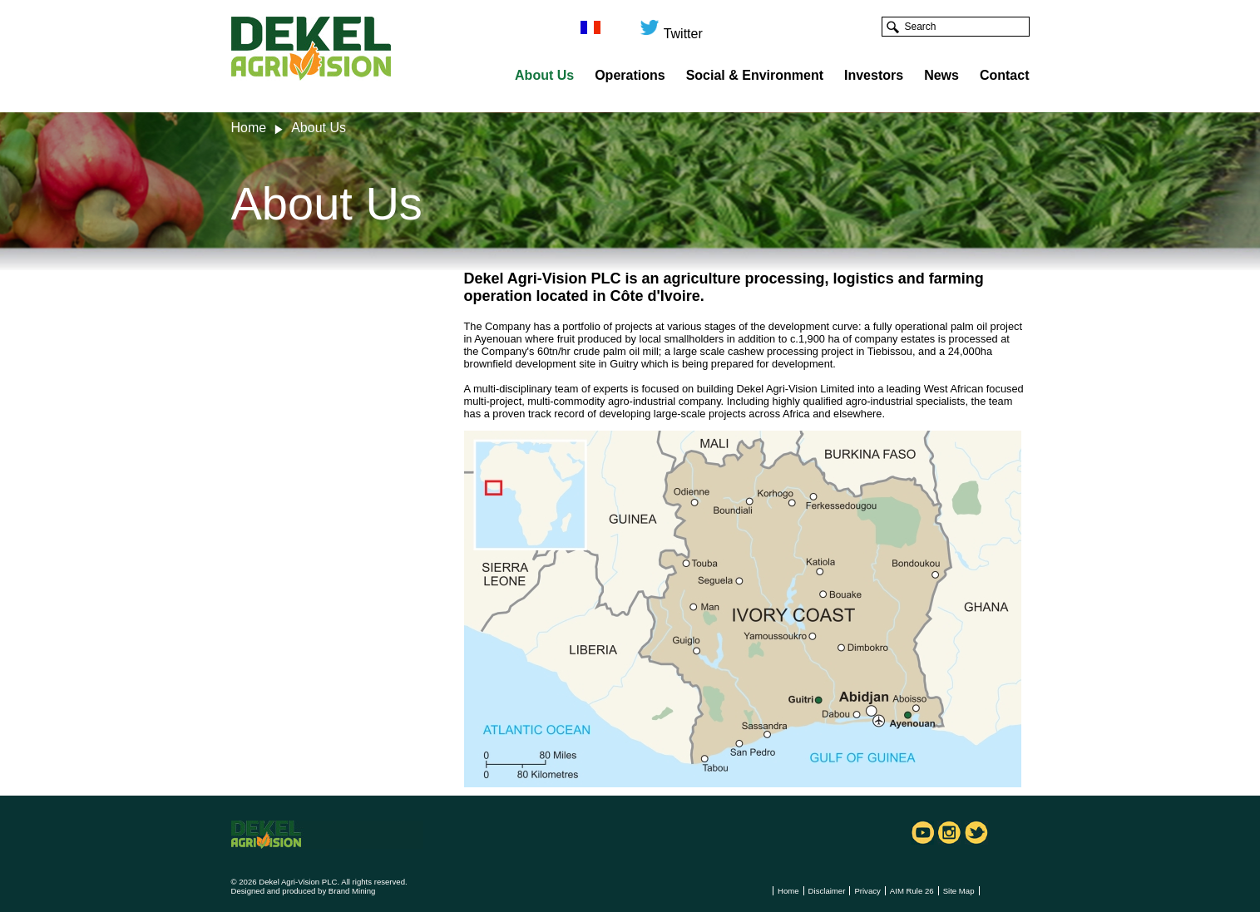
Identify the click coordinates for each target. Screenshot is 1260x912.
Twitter (671, 27)
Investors (873, 75)
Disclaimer (827, 890)
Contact (1005, 75)
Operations (630, 75)
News (941, 75)
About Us (544, 75)
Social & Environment (754, 75)
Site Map (959, 890)
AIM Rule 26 (912, 890)
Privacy (867, 890)
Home (249, 128)
